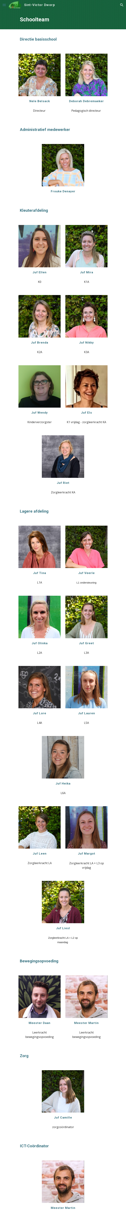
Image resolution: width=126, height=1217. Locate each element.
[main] (63, 19)
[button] (4, 5)
